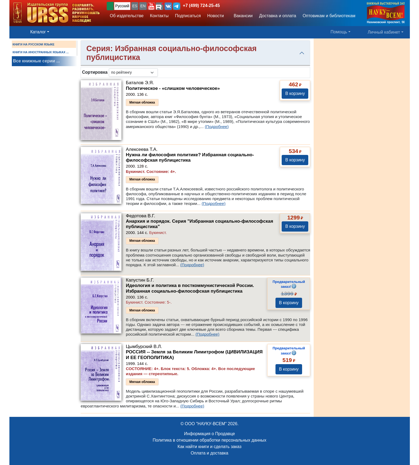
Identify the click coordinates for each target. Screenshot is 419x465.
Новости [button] (215, 15)
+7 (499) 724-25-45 (201, 5)
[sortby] (133, 72)
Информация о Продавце (209, 433)
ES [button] (134, 6)
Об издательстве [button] (127, 15)
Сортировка (95, 72)
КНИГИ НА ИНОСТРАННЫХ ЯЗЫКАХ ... (41, 52)
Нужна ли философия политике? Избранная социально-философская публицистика (190, 157)
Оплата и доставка (209, 453)
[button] (151, 6)
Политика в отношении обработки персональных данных (209, 440)
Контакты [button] (159, 15)
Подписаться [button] (188, 15)
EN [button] (142, 6)
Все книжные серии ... (36, 61)
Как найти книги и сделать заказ (210, 446)
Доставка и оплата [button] (277, 15)
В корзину (295, 93)
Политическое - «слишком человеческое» (173, 88)
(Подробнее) (217, 126)
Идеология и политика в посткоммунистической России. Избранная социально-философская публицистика (190, 288)
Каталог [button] (38, 32)
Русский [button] (122, 6)
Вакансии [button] (241, 15)
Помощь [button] (339, 32)
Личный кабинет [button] (384, 32)
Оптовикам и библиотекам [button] (329, 15)
